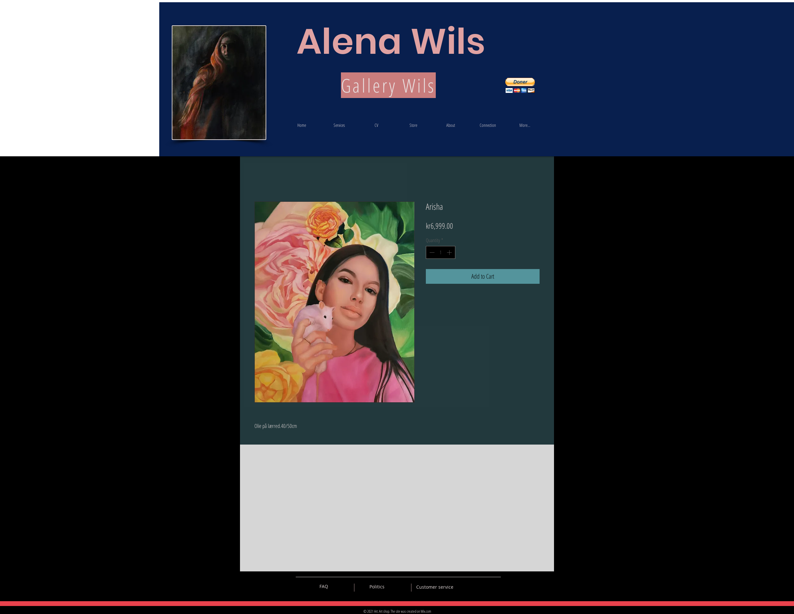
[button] (520, 85)
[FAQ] (324, 586)
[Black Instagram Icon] (496, 586)
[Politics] (377, 586)
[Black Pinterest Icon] (484, 586)
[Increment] (449, 252)
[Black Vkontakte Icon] (462, 586)
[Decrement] (431, 252)
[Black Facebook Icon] (473, 586)
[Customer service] (434, 587)
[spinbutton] (440, 252)
